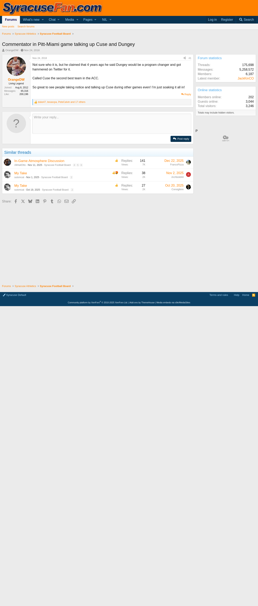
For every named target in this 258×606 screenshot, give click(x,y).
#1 (190, 58)
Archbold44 (177, 177)
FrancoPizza (177, 164)
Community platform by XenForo (98, 302)
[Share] (184, 58)
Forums (11, 19)
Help (236, 294)
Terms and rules (218, 294)
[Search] (246, 20)
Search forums (26, 26)
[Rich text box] (111, 124)
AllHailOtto (20, 165)
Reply (187, 94)
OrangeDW (12, 50)
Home (245, 294)
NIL (104, 19)
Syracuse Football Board (57, 165)
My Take (20, 173)
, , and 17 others (61, 102)
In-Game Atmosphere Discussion (39, 161)
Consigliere (178, 189)
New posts (8, 26)
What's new (31, 19)
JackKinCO (246, 78)
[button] (43, 20)
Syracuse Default (14, 294)
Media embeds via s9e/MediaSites (173, 302)
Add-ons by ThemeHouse (142, 302)
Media (69, 19)
